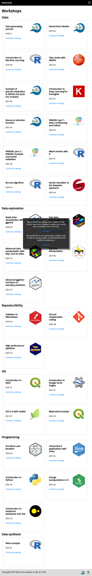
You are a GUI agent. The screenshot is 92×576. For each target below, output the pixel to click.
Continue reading (13, 38)
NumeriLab (7, 3)
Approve (46, 245)
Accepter (46, 231)
